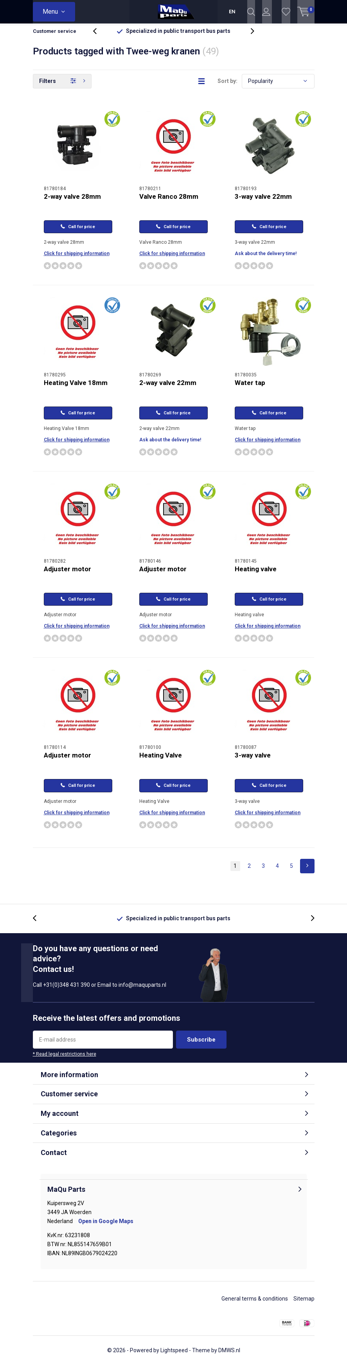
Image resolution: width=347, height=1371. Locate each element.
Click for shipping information (77, 259)
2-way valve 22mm (167, 388)
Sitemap (304, 1304)
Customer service (54, 37)
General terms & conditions (254, 1304)
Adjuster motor (67, 575)
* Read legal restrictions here (64, 1060)
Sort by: (227, 87)
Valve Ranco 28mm (168, 202)
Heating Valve (160, 761)
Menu (50, 11)
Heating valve (256, 575)
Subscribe (201, 1045)
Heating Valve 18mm (76, 388)
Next (307, 872)
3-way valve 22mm (263, 202)
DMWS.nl (229, 1356)
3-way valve (253, 761)
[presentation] (99, 36)
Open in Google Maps (105, 1227)
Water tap (250, 388)
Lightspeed (174, 1356)
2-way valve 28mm (72, 202)
